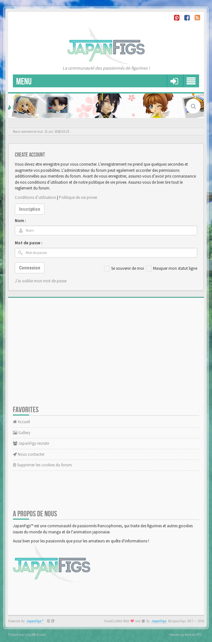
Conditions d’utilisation (35, 197)
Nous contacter (28, 454)
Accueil (21, 421)
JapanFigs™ (34, 621)
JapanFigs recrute (31, 443)
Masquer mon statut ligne (171, 268)
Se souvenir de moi (124, 268)
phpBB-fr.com (35, 634)
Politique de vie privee (78, 197)
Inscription (29, 209)
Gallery (21, 432)
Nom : (20, 220)
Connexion (29, 267)
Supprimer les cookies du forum (42, 465)
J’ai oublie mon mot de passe (40, 281)
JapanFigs (159, 621)
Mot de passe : (28, 243)
